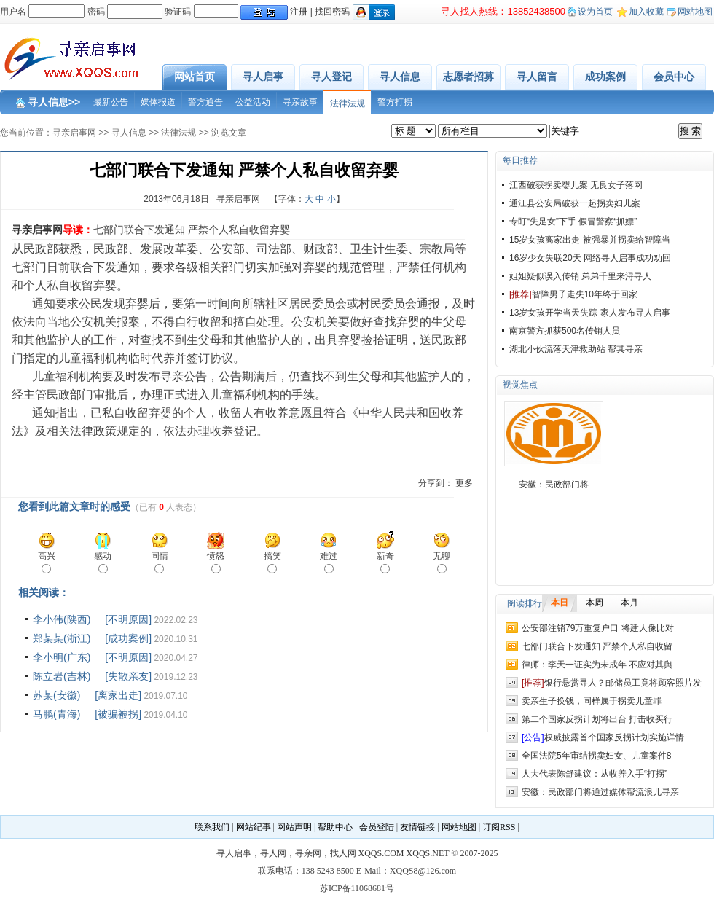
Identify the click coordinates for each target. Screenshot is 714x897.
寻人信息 (400, 76)
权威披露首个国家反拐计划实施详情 (603, 737)
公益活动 (252, 102)
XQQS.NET (428, 853)
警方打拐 (394, 102)
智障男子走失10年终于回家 (573, 294)
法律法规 (347, 103)
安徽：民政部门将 (554, 484)
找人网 (343, 853)
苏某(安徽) (56, 695)
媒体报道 (158, 102)
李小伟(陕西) (61, 619)
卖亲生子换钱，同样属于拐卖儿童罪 (592, 701)
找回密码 (332, 12)
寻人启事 (263, 76)
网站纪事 (253, 827)
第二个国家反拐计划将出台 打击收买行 (597, 719)
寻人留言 (537, 76)
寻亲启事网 (74, 133)
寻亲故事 (300, 102)
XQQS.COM (381, 853)
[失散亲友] (128, 676)
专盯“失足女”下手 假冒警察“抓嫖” (573, 221)
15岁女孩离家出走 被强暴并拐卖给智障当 (589, 240)
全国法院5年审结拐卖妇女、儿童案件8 (596, 756)
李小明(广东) (61, 657)
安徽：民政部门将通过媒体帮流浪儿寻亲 (600, 792)
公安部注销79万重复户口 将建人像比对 (598, 628)
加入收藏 (646, 12)
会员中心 (674, 76)
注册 (298, 12)
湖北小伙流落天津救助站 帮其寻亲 (576, 349)
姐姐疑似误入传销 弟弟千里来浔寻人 (580, 276)
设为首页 (595, 12)
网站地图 (695, 12)
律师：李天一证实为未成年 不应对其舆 (597, 664)
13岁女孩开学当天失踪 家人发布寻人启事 (589, 313)
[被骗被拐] (118, 714)
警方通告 (205, 102)
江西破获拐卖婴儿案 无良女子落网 (576, 185)
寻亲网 (308, 853)
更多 (464, 483)
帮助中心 (335, 827)
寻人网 (273, 853)
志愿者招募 (468, 76)
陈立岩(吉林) (61, 676)
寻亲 (172, 376)
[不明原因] (128, 619)
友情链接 (417, 827)
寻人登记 (331, 76)
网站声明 (294, 827)
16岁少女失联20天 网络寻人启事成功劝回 (590, 258)
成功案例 (605, 76)
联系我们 (212, 827)
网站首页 (194, 76)
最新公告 (110, 102)
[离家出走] (118, 695)
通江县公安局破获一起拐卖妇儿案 (574, 203)
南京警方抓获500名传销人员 (564, 331)
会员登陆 (376, 827)
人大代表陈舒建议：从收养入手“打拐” (594, 774)
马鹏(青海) (56, 714)
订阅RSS (498, 827)
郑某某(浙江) (61, 638)
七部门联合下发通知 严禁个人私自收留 (597, 646)
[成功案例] (128, 638)
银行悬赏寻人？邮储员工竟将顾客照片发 (612, 683)
